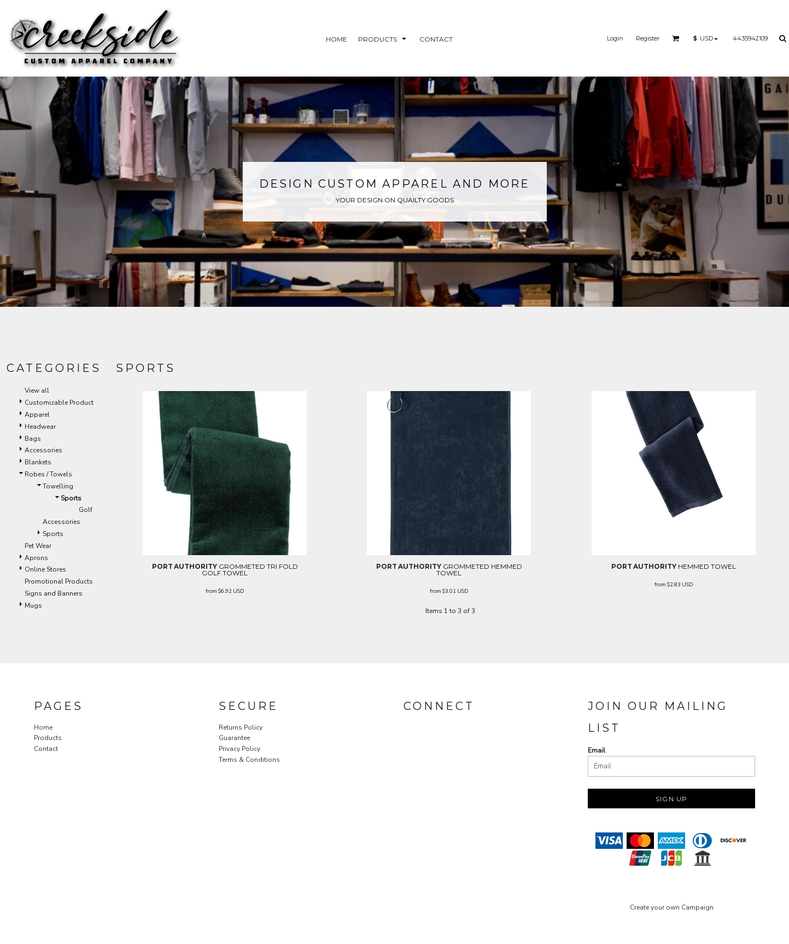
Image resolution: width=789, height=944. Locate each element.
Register (647, 38)
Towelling (58, 486)
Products (48, 737)
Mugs (33, 605)
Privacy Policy (239, 748)
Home (43, 727)
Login (615, 38)
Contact (46, 748)
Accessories (43, 450)
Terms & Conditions (249, 759)
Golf (85, 509)
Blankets (38, 462)
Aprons (36, 557)
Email (596, 750)
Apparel (37, 414)
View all (37, 390)
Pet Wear (38, 545)
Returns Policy (240, 727)
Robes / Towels (48, 474)
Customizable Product (59, 402)
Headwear (40, 426)
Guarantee (234, 737)
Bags (33, 438)
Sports (53, 533)
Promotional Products (59, 581)
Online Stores (45, 569)
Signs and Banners (54, 593)
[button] (676, 38)
